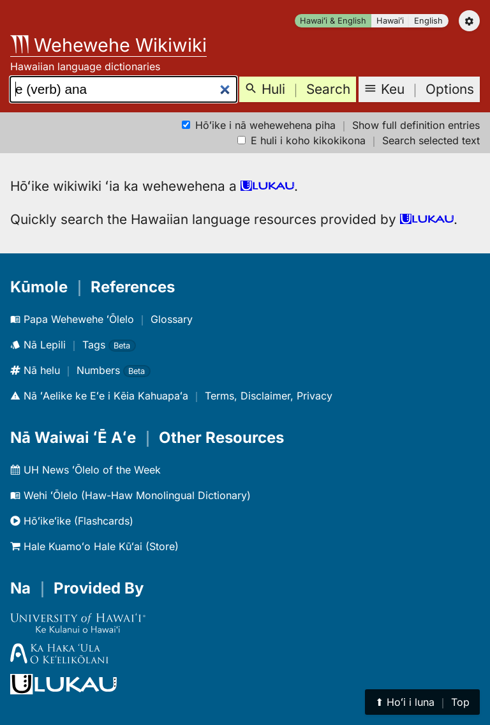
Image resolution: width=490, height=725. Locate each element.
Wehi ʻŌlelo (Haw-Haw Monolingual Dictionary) (130, 495)
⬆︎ (422, 702)
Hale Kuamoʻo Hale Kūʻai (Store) (94, 546)
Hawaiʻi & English (333, 21)
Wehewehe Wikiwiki (108, 45)
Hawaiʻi (390, 21)
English (428, 21)
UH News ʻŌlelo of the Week (85, 469)
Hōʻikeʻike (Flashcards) (71, 520)
